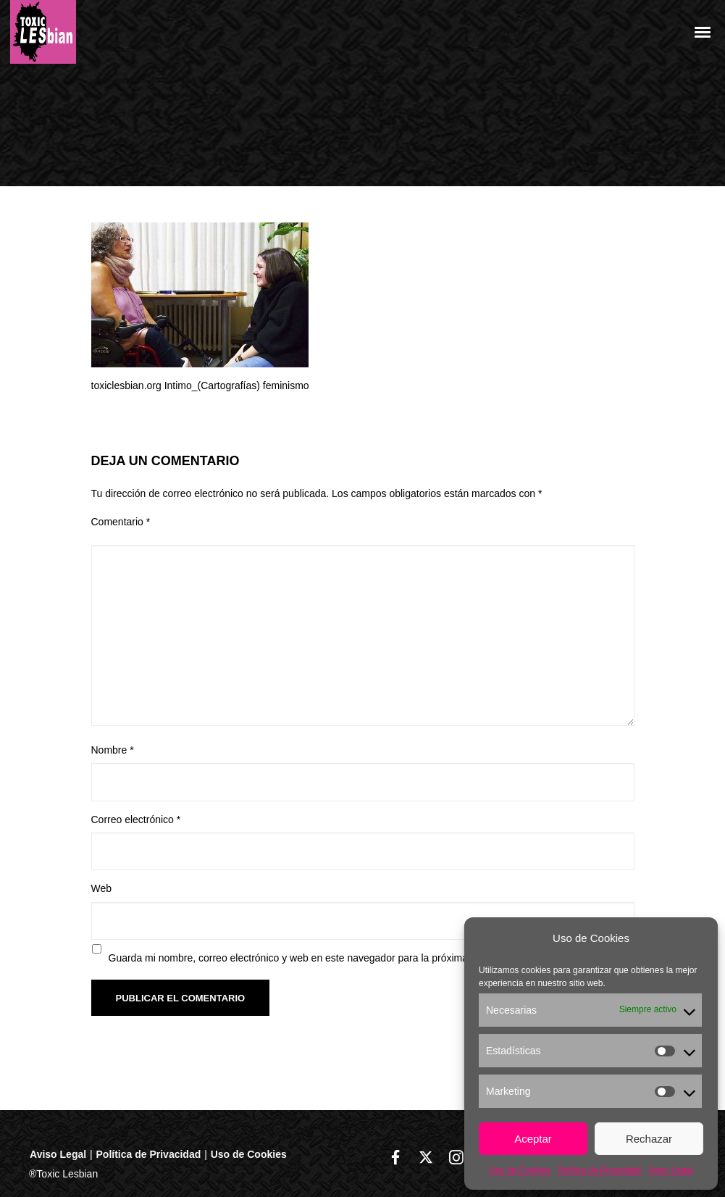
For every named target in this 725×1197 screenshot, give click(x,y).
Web (101, 888)
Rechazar (649, 1139)
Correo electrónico (136, 819)
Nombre (112, 750)
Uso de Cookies (519, 1170)
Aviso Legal (670, 1170)
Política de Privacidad (599, 1170)
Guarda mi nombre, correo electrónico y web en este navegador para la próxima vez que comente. (330, 958)
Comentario (121, 521)
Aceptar (533, 1139)
